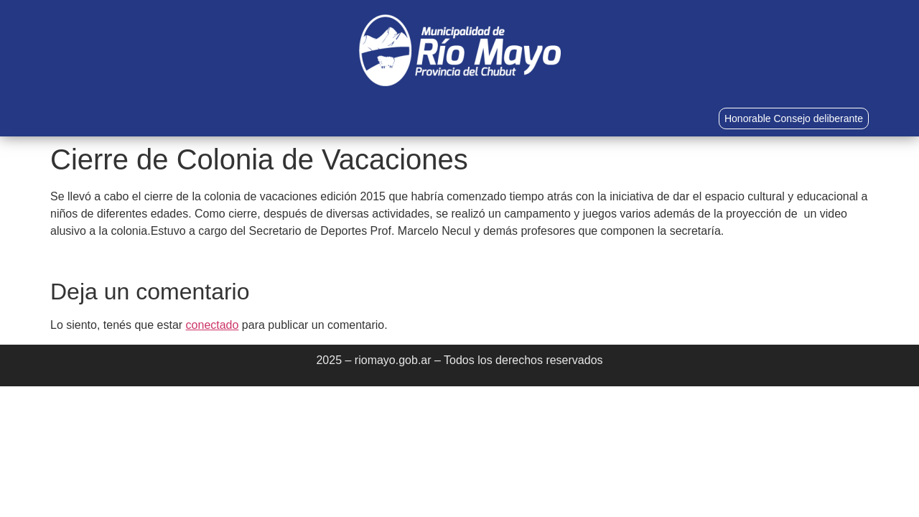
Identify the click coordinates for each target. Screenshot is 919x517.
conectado (212, 325)
